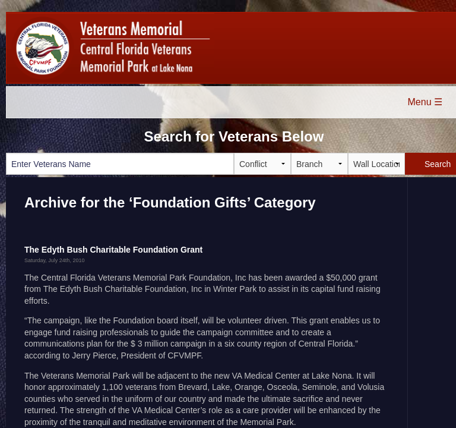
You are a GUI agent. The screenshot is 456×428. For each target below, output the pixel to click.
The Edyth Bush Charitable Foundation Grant (113, 249)
